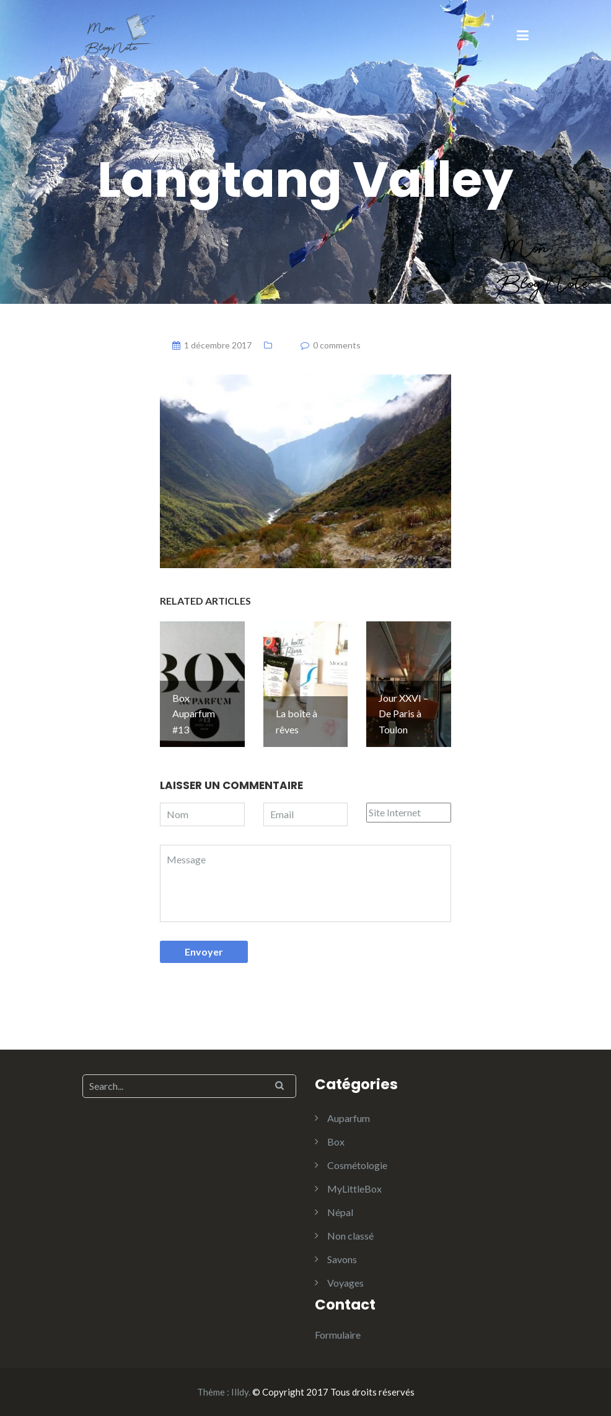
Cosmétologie (357, 1165)
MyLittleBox (354, 1188)
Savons (342, 1259)
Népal (340, 1212)
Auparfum (348, 1118)
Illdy (239, 1391)
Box (336, 1141)
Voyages (345, 1283)
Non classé (350, 1235)
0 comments (337, 345)
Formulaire (338, 1334)
